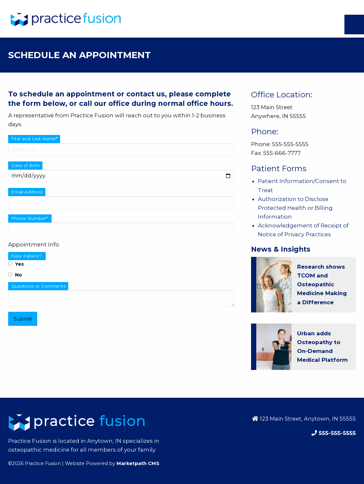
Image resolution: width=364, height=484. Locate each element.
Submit (23, 318)
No (15, 275)
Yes (16, 264)
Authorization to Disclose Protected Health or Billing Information (295, 208)
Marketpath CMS (138, 463)
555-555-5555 (336, 433)
